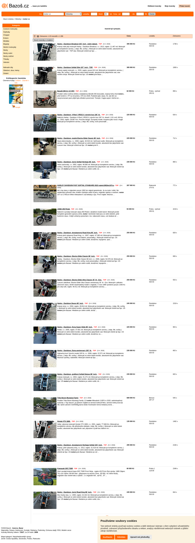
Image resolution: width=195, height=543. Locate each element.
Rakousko (36, 539)
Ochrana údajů (51, 530)
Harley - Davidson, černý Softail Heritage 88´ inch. (76, 162)
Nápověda (5, 530)
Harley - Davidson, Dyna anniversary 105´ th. (74, 351)
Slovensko (22, 539)
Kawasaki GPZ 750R (65, 468)
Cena (129, 36)
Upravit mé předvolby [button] (140, 537)
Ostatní (6, 73)
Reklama (33, 530)
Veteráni (6, 62)
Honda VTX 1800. (63, 421)
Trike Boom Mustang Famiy (67, 398)
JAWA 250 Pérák (63, 209)
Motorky (18, 19)
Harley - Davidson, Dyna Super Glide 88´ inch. (74, 327)
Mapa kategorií (6, 537)
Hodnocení (19, 530)
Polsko (29, 539)
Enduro (6, 38)
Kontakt (27, 530)
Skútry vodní (7, 53)
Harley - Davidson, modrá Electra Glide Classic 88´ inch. (78, 138)
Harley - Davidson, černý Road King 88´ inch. (74, 492)
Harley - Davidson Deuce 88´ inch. (70, 303)
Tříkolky (6, 59)
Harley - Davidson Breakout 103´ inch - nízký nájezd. (77, 44)
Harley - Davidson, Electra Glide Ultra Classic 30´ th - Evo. (79, 280)
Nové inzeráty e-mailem (43, 40)
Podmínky (41, 530)
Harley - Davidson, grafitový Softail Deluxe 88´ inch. (77, 374)
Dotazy (11, 530)
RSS (59, 530)
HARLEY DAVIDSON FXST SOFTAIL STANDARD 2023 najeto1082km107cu (85, 185)
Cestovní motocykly (10, 29)
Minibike (6, 41)
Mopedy (6, 44)
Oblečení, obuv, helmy (11, 70)
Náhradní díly (8, 67)
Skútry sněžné (8, 56)
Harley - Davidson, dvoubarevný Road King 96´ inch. (77, 233)
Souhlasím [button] (107, 537)
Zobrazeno (177, 36)
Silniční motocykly (9, 47)
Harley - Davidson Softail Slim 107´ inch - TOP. (75, 67)
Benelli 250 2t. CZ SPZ (65, 91)
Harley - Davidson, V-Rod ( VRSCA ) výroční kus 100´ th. (78, 115)
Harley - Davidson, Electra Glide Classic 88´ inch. (76, 256)
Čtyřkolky (6, 32)
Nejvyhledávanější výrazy (22, 537)
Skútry (5, 50)
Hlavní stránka (8, 19)
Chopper (6, 35)
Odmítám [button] (121, 537)
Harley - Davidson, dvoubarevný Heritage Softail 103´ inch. (79, 445)
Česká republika (12, 539)
